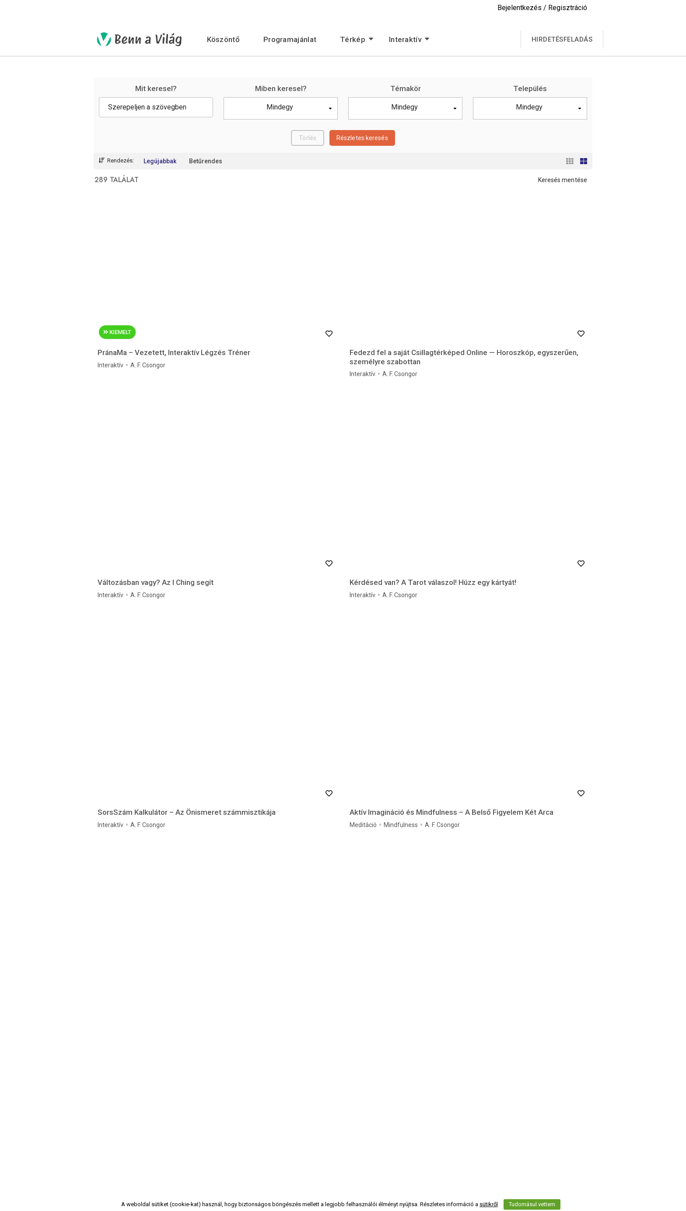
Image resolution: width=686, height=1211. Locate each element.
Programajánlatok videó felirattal (328, 1125)
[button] (281, 108)
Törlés (307, 137)
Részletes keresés (362, 137)
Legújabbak (160, 161)
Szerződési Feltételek (484, 1125)
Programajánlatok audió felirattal (328, 1113)
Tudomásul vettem (532, 1204)
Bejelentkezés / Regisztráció (542, 8)
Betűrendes (205, 161)
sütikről (489, 1204)
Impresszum (471, 1137)
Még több (343, 984)
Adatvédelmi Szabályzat (488, 1113)
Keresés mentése (563, 179)
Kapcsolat (467, 1148)
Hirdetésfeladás (562, 39)
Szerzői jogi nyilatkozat (315, 1137)
